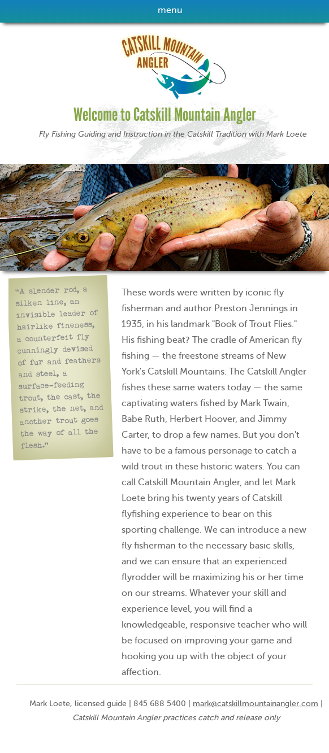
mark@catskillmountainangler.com (255, 703)
